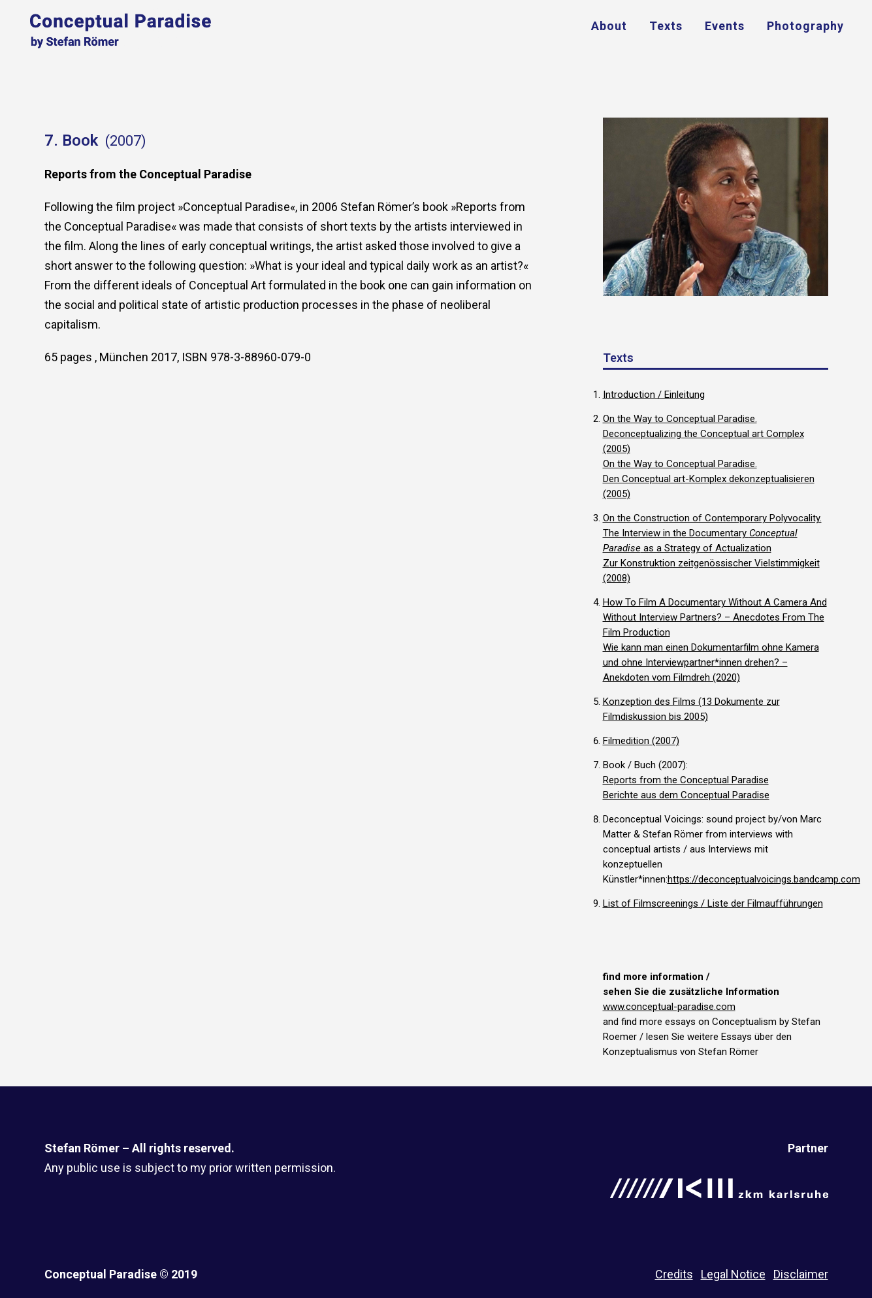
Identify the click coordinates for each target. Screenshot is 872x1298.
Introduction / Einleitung (654, 394)
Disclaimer (800, 1274)
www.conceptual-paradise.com (669, 1007)
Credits (674, 1274)
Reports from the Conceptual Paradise (686, 780)
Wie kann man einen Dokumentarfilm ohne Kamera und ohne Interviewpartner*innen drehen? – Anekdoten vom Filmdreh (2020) (711, 662)
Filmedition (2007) (641, 741)
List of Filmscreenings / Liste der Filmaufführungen (713, 903)
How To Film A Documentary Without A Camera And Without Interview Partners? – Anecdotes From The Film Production (715, 617)
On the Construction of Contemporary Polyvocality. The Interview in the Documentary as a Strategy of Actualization (712, 533)
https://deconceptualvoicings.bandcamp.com (764, 879)
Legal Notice (733, 1274)
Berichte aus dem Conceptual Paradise (686, 795)
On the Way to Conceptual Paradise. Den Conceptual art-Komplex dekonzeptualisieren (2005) (709, 479)
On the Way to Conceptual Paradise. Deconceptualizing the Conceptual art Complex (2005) (703, 434)
